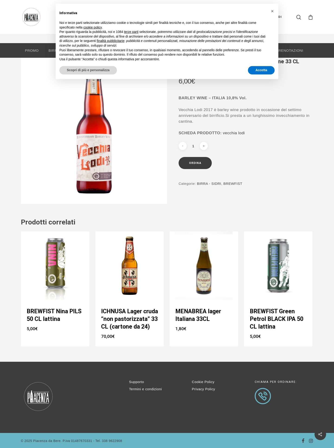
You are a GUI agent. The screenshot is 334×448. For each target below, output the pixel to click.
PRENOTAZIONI (289, 50)
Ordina (195, 163)
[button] (272, 11)
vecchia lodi (234, 133)
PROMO (32, 50)
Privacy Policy (203, 389)
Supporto (136, 382)
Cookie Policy (203, 382)
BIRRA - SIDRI (209, 184)
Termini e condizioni (145, 389)
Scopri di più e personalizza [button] (88, 70)
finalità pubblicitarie (110, 41)
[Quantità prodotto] (193, 146)
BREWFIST (232, 184)
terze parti (131, 32)
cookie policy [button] (93, 27)
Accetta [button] (261, 70)
